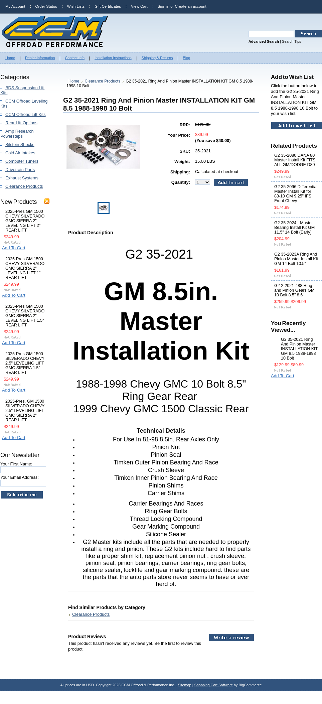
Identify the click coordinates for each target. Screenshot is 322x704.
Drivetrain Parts (20, 169)
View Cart (139, 6)
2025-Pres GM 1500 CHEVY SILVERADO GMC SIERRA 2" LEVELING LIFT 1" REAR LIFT (24, 268)
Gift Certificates (108, 6)
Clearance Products (24, 186)
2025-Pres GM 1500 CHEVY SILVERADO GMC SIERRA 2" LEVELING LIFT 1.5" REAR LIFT (24, 315)
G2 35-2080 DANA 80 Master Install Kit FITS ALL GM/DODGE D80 (294, 160)
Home (73, 81)
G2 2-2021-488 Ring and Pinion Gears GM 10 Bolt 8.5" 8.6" (294, 290)
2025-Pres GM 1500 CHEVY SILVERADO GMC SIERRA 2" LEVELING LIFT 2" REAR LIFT (24, 221)
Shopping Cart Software (213, 685)
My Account (15, 6)
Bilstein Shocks (19, 144)
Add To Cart (13, 247)
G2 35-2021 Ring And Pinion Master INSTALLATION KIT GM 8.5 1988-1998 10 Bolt (299, 349)
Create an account (190, 6)
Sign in (163, 6)
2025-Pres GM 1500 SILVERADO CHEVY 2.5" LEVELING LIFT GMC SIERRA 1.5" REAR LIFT (24, 363)
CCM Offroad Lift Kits (25, 114)
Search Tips (291, 41)
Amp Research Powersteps (17, 134)
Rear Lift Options (21, 122)
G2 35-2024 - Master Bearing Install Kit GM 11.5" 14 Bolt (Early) (294, 228)
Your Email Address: (19, 477)
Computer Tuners (21, 161)
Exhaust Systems (21, 177)
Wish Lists (76, 6)
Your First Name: (16, 463)
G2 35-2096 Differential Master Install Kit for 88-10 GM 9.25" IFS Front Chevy (295, 193)
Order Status (46, 6)
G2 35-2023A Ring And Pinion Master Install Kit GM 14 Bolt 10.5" (296, 259)
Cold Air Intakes (20, 152)
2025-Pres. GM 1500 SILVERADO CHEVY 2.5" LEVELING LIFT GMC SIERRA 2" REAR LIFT (24, 410)
